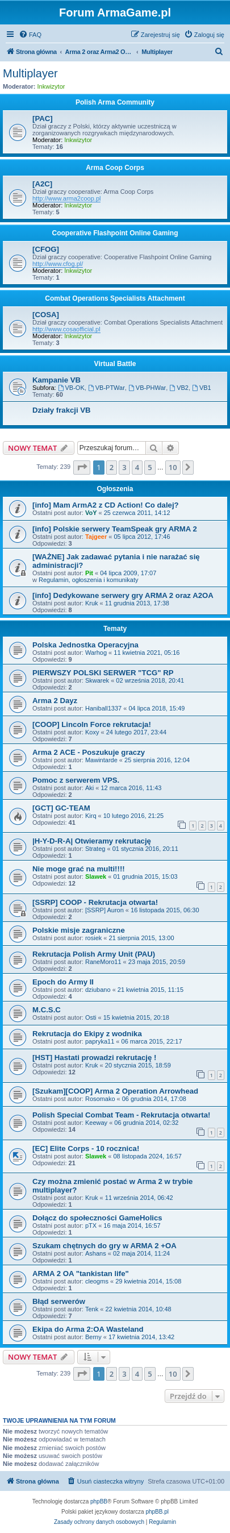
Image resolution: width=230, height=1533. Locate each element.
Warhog (96, 652)
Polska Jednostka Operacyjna (85, 645)
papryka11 (99, 1041)
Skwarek (97, 680)
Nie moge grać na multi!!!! (78, 869)
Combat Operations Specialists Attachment (115, 298)
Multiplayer (30, 73)
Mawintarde (101, 760)
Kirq (91, 815)
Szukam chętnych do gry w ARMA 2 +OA (104, 1245)
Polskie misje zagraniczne (78, 930)
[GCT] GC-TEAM (61, 808)
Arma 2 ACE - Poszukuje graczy (88, 752)
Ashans (95, 1253)
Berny (93, 1336)
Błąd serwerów (58, 1301)
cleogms (96, 1281)
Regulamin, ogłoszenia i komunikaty (88, 579)
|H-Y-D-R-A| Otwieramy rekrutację (91, 841)
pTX (91, 1225)
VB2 (179, 387)
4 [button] (137, 467)
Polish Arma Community (115, 102)
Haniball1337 (103, 708)
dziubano (98, 989)
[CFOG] (45, 249)
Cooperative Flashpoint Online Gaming (115, 233)
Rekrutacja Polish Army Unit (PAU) (93, 954)
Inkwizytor (51, 86)
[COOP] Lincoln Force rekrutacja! (91, 724)
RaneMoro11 (103, 961)
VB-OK (71, 387)
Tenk (91, 1309)
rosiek (93, 937)
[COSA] (45, 314)
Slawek (95, 876)
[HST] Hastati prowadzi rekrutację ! (94, 1057)
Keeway (96, 1122)
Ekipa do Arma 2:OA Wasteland (88, 1329)
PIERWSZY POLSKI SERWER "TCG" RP (102, 672)
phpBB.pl (157, 1512)
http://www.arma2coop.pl (66, 198)
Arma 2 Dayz (54, 700)
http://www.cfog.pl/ (57, 263)
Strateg (95, 848)
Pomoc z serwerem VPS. (75, 780)
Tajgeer (96, 536)
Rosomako (100, 1098)
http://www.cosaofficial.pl (66, 329)
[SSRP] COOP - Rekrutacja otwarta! (95, 902)
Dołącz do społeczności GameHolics (97, 1218)
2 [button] (112, 467)
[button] (81, 467)
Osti (91, 1017)
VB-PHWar (147, 387)
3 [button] (124, 467)
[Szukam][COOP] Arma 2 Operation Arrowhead (115, 1091)
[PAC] (42, 118)
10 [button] (173, 467)
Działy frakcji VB (61, 410)
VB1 (201, 387)
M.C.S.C (46, 1010)
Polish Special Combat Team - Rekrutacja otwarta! (121, 1115)
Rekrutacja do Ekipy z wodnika (87, 1033)
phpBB (98, 1501)
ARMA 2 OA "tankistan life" (80, 1273)
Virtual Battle (115, 364)
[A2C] (42, 184)
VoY (91, 512)
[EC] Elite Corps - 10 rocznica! (85, 1148)
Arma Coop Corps (115, 168)
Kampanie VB (56, 380)
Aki (89, 787)
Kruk (91, 603)
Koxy (92, 732)
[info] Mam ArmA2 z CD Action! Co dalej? (105, 505)
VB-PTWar (106, 387)
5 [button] (150, 467)
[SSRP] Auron (104, 910)
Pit (89, 573)
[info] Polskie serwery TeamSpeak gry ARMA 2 (114, 529)
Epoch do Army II (63, 982)
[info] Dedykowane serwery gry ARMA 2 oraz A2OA (123, 595)
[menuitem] (30, 34)
